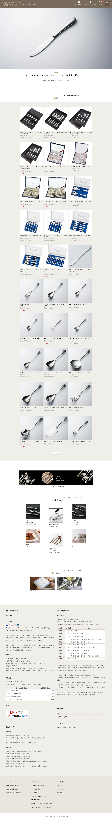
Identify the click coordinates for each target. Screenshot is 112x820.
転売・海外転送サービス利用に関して (41, 807)
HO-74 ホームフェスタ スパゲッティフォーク (80, 441)
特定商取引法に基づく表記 (13, 792)
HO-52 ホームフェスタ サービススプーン (54, 373)
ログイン (59, 785)
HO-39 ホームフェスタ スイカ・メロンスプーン (31, 373)
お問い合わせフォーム (70, 685)
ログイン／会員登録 (90, 5)
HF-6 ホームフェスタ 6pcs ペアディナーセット (80, 166)
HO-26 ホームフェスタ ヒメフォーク (53, 338)
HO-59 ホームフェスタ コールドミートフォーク (80, 407)
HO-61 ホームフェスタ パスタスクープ (29, 441)
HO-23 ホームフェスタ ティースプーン (78, 304)
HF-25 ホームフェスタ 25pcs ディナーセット (55, 201)
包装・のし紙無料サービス (38, 796)
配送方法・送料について (12, 789)
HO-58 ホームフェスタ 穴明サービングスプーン (55, 407)
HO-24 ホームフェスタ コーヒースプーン (30, 338)
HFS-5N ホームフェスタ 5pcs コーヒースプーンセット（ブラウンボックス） (31, 133)
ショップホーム (10, 782)
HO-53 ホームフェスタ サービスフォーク (30, 407)
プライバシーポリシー (37, 785)
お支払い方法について (12, 785)
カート (100, 3)
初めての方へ (79, 5)
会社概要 (59, 792)
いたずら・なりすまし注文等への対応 (41, 803)
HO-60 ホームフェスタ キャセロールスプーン (80, 373)
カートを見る (60, 789)
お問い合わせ (35, 782)
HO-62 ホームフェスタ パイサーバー (53, 441)
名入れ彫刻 (34, 792)
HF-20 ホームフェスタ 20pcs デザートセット (31, 201)
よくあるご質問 (35, 789)
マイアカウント (61, 782)
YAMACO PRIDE (35, 800)
